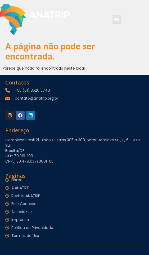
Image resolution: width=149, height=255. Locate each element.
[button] (116, 19)
